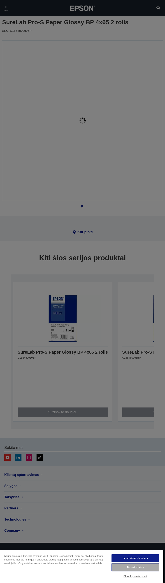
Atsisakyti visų (135, 567)
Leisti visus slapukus (135, 558)
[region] (81, 566)
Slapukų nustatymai (135, 576)
